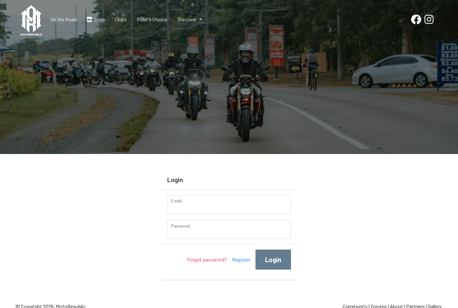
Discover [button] (187, 19)
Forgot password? (207, 259)
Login (273, 259)
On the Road (64, 19)
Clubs (121, 19)
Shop (96, 19)
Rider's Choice (152, 19)
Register (241, 259)
